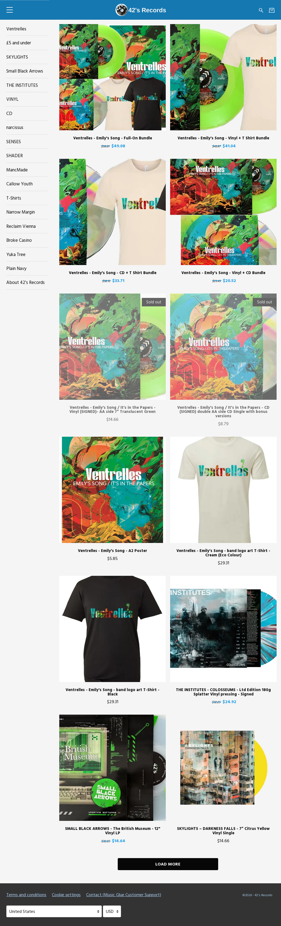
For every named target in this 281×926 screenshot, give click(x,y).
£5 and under (18, 42)
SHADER (14, 155)
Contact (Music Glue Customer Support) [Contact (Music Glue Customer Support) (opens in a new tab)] (123, 894)
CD (9, 113)
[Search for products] (261, 9)
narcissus (14, 127)
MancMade (17, 169)
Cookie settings (66, 894)
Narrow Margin (20, 211)
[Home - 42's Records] (140, 10)
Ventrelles (16, 28)
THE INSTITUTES (22, 85)
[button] (9, 9)
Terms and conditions (26, 894)
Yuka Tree (16, 254)
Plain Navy (16, 268)
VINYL (12, 99)
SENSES (13, 141)
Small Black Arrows (24, 70)
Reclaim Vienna (21, 226)
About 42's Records (25, 282)
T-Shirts (13, 197)
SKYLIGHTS (17, 56)
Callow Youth (19, 183)
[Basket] (272, 10)
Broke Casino (19, 240)
